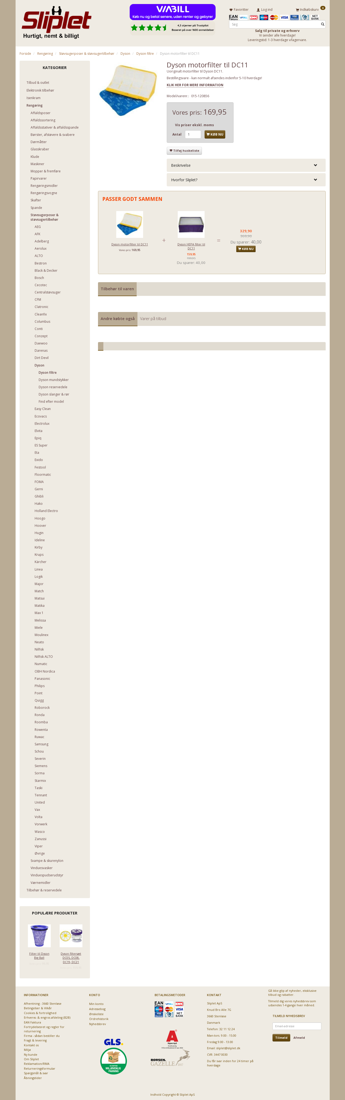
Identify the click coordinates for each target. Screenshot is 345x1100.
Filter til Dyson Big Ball (39, 954)
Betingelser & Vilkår (38, 1007)
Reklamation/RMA (36, 1063)
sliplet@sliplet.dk (228, 1047)
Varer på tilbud (153, 317)
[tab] (246, 164)
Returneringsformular (39, 1067)
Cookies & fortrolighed (40, 1012)
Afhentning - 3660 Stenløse (42, 1002)
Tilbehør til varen (117, 287)
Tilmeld (281, 1036)
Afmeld (299, 1036)
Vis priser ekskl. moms (194, 124)
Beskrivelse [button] (181, 164)
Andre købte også (118, 317)
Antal (177, 133)
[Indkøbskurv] (310, 8)
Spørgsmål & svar (36, 1072)
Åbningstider (33, 1077)
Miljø (27, 1049)
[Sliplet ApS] (56, 20)
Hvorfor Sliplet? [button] (184, 178)
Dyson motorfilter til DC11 (129, 243)
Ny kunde (30, 1053)
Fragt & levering (35, 1039)
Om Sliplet (31, 1058)
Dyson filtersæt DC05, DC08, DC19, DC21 (71, 956)
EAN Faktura (32, 1021)
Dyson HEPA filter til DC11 (191, 245)
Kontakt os (31, 1044)
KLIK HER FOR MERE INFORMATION (195, 84)
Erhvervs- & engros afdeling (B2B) (47, 1016)
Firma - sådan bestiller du (42, 1035)
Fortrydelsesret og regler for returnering (44, 1028)
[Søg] (322, 23)
